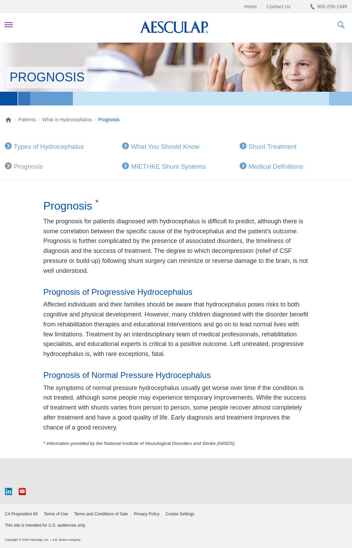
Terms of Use (56, 514)
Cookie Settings (180, 514)
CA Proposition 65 (21, 514)
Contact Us (278, 6)
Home (250, 6)
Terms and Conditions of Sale (101, 514)
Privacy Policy (147, 514)
